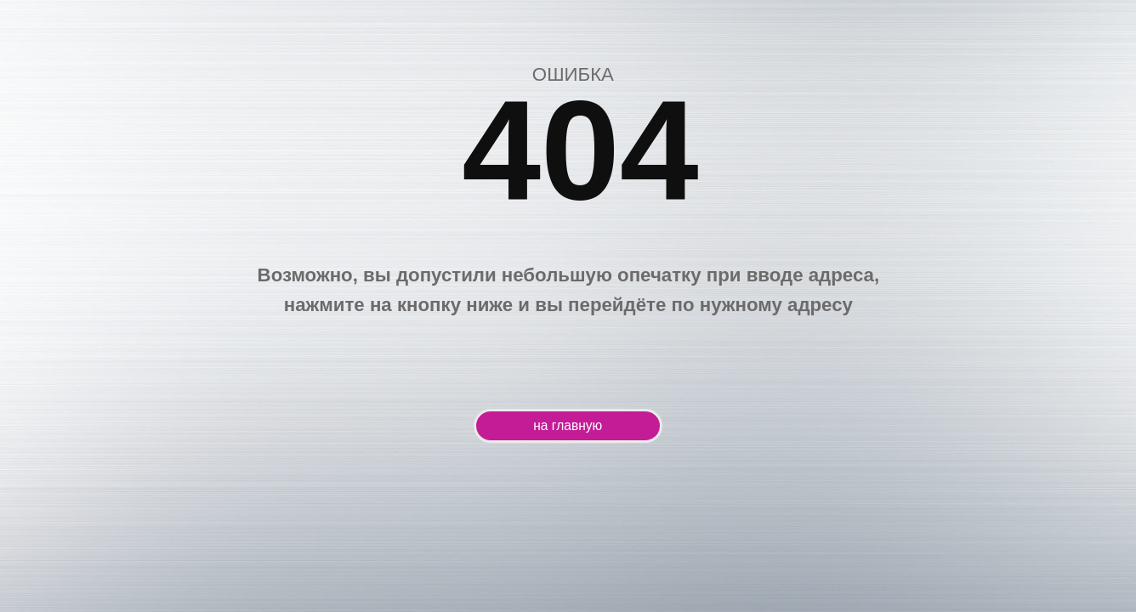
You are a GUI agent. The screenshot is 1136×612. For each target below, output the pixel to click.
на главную (567, 425)
